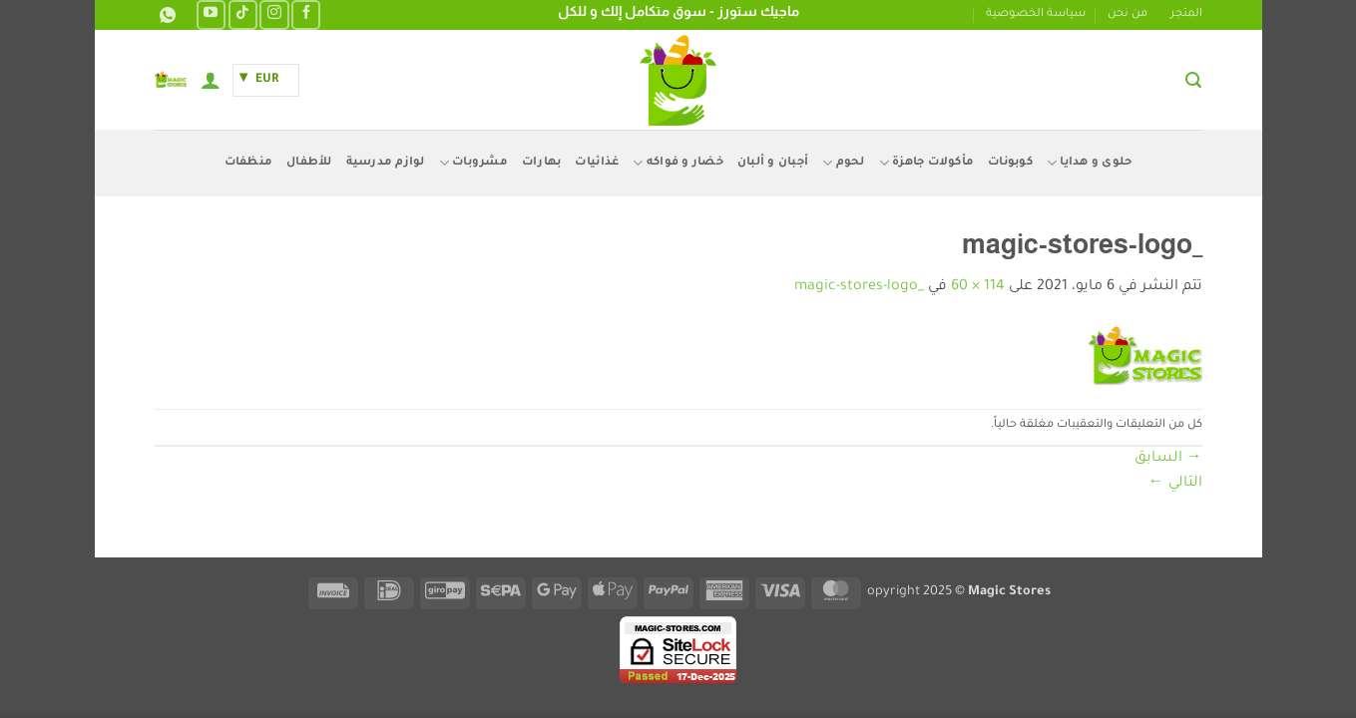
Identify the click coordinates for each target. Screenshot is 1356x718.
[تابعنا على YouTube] (211, 14)
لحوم (843, 163)
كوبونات (1010, 163)
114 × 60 (978, 287)
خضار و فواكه (678, 163)
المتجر (1186, 14)
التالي (1175, 484)
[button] (1193, 80)
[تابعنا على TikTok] (242, 14)
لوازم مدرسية (385, 163)
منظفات (249, 163)
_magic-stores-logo (859, 287)
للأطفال (309, 163)
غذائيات (597, 163)
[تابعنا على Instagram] (273, 14)
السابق (1168, 459)
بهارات (542, 163)
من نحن (1127, 14)
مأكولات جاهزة (927, 163)
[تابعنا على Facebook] (305, 14)
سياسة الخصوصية (1036, 14)
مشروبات (473, 163)
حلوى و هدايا (1089, 163)
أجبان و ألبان (772, 163)
